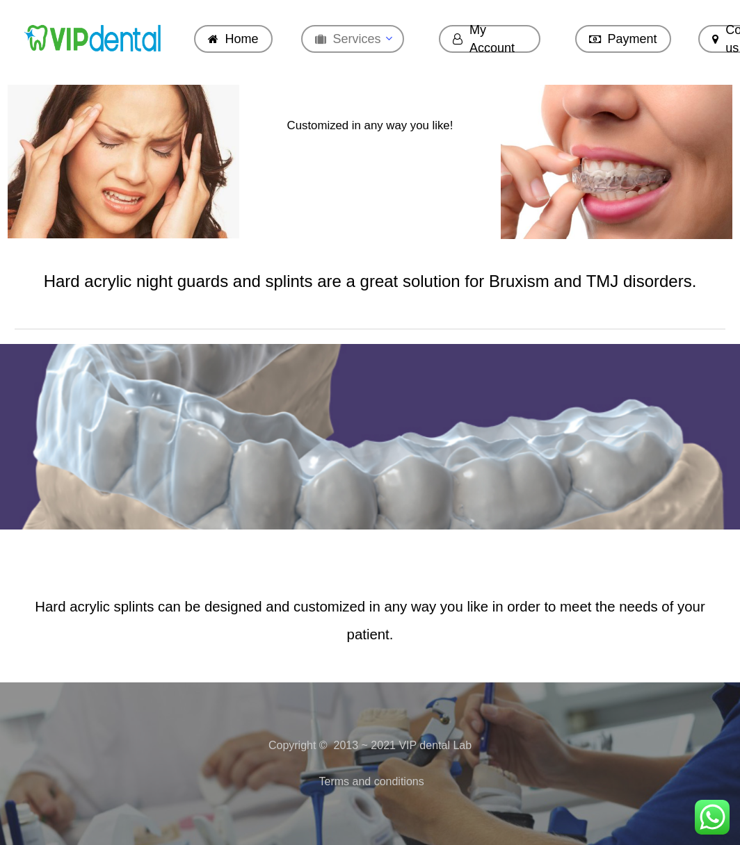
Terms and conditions (370, 781)
